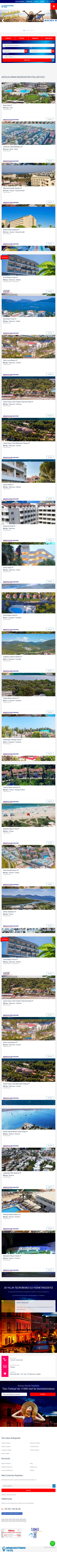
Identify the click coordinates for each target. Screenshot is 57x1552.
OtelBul (42, 1394)
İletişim (36, 1)
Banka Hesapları (19, 1)
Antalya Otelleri (6, 1443)
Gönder (28, 1490)
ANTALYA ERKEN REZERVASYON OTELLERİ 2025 (23, 77)
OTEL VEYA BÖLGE (7, 42)
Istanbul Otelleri (34, 1450)
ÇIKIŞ (30, 48)
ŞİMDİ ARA (27, 60)
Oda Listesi (5, 53)
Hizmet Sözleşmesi (7, 1470)
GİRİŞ (3, 48)
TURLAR (21, 38)
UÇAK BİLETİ (48, 38)
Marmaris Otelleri (35, 1443)
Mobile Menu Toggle (53, 6)
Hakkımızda (29, 1)
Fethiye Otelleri (34, 1446)
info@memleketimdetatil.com (12, 1513)
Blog (31, 1463)
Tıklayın (12, 1367)
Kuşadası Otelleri (6, 1450)
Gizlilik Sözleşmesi (7, 1467)
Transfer (42, 1)
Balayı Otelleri (5, 1453)
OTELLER (8, 38)
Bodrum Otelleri (6, 1446)
